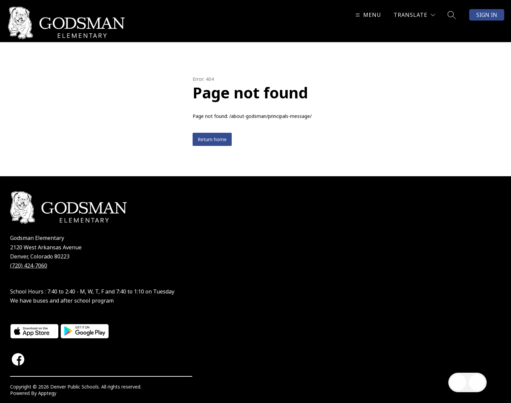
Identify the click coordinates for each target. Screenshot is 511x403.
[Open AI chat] (477, 382)
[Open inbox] (458, 382)
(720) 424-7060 (28, 265)
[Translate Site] (414, 15)
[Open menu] (367, 15)
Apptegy (47, 393)
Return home (212, 139)
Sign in (486, 15)
